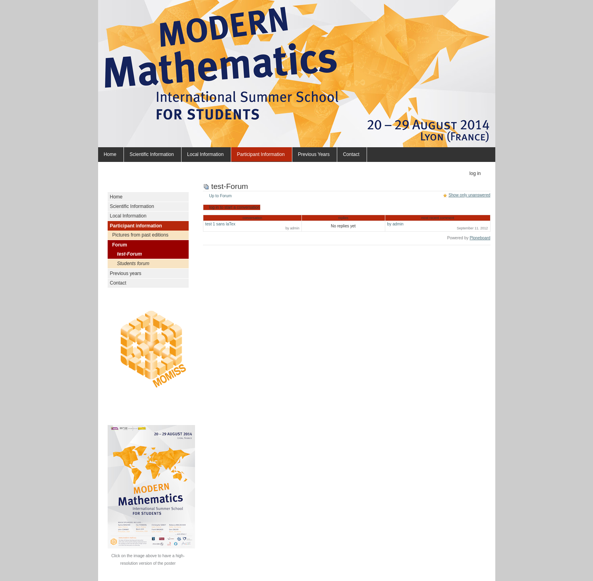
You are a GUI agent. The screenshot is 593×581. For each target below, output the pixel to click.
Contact (351, 154)
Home (110, 154)
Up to (220, 196)
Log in (475, 173)
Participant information (261, 154)
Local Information (205, 154)
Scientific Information (151, 154)
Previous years (314, 154)
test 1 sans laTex (252, 226)
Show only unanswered (469, 195)
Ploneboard (479, 238)
